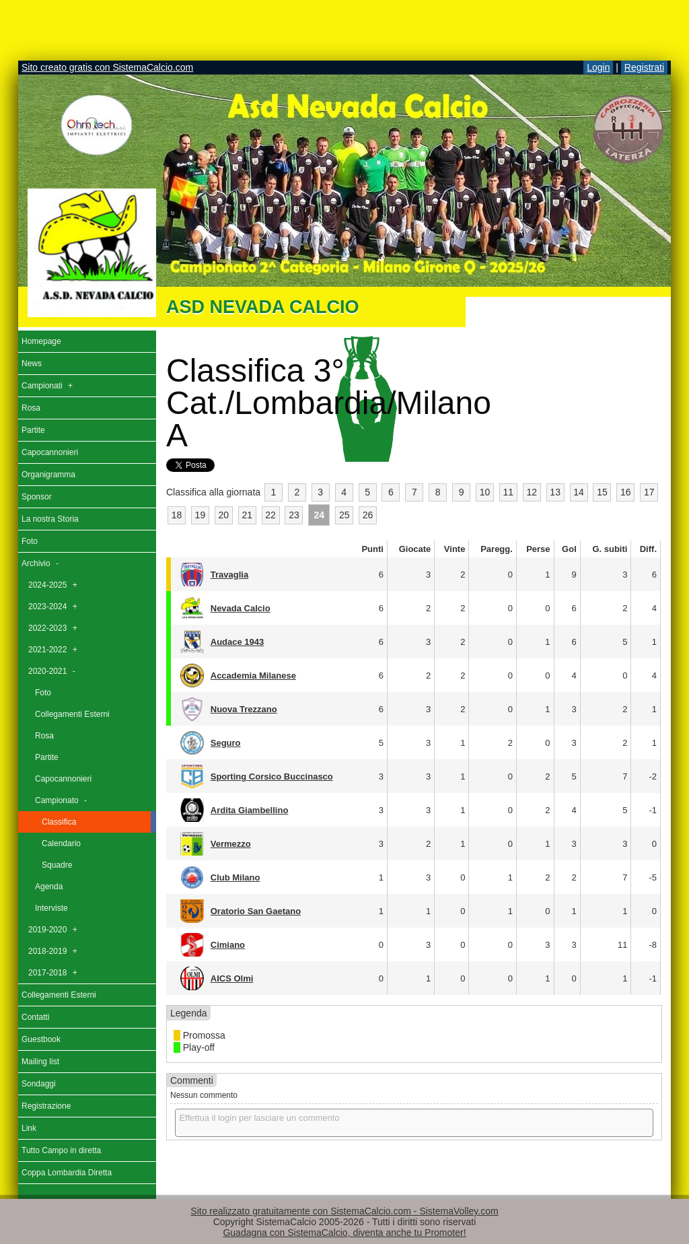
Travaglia (229, 574)
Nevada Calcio (240, 608)
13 (555, 492)
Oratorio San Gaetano (256, 911)
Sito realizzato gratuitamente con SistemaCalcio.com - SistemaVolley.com (344, 1211)
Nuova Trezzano (244, 709)
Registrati (644, 67)
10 (485, 492)
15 (602, 492)
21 (247, 515)
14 (578, 492)
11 (508, 492)
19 (200, 515)
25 (344, 515)
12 (531, 492)
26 (368, 515)
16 (625, 492)
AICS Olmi (232, 978)
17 (649, 492)
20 (223, 515)
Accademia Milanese (253, 675)
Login (598, 67)
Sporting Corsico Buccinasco (272, 776)
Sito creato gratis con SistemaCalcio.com (107, 67)
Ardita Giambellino (250, 810)
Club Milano (235, 877)
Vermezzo (231, 844)
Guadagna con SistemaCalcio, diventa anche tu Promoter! (344, 1232)
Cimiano (228, 945)
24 (319, 515)
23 (294, 515)
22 (270, 515)
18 (177, 515)
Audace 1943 (237, 642)
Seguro (226, 743)
